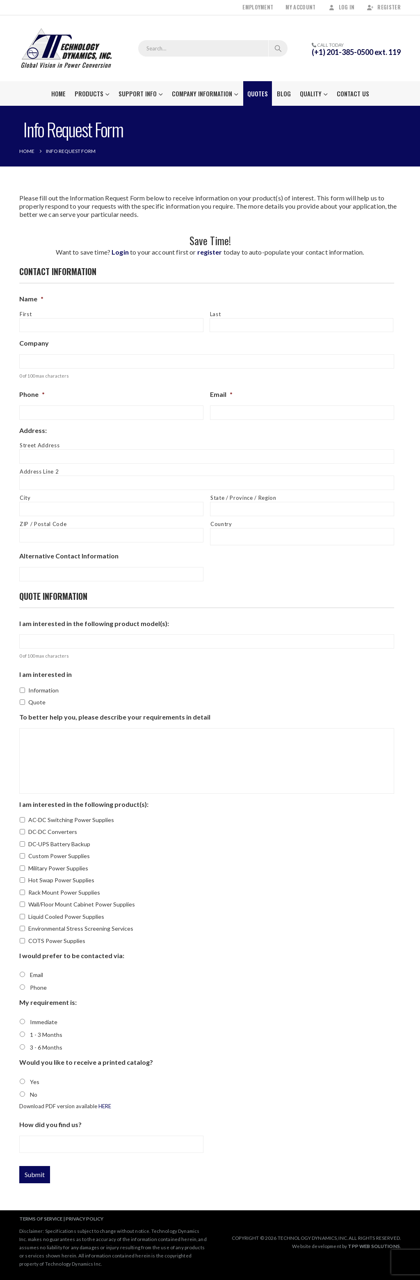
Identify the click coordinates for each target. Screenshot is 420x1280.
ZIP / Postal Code (43, 524)
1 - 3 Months (46, 1034)
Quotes (257, 93)
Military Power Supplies (58, 868)
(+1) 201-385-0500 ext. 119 (356, 52)
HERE (104, 1106)
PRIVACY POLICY (84, 1218)
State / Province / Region (243, 497)
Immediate (43, 1021)
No (33, 1094)
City (25, 497)
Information (43, 690)
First (26, 314)
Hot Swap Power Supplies (61, 880)
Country (221, 524)
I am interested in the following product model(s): (94, 623)
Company (34, 343)
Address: (33, 430)
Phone (32, 394)
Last (215, 314)
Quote (37, 702)
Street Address (39, 445)
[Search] (278, 48)
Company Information (202, 93)
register (209, 252)
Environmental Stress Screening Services (80, 928)
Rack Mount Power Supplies (64, 892)
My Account (300, 7)
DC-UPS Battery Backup (59, 843)
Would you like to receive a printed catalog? (86, 1062)
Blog (284, 93)
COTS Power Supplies (56, 940)
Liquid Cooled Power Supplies (66, 916)
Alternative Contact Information (69, 556)
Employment (257, 7)
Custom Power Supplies (59, 855)
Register (384, 7)
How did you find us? (50, 1124)
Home (58, 93)
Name (31, 299)
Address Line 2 (39, 471)
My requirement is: (48, 1002)
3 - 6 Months (46, 1047)
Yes (34, 1081)
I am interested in (45, 674)
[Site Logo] (66, 48)
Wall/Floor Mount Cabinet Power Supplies (81, 904)
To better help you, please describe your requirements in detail (114, 717)
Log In (341, 7)
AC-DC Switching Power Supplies (71, 819)
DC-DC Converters (52, 831)
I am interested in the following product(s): (83, 804)
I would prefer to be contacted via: (71, 955)
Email (221, 394)
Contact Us (353, 93)
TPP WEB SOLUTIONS (373, 1246)
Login (120, 252)
